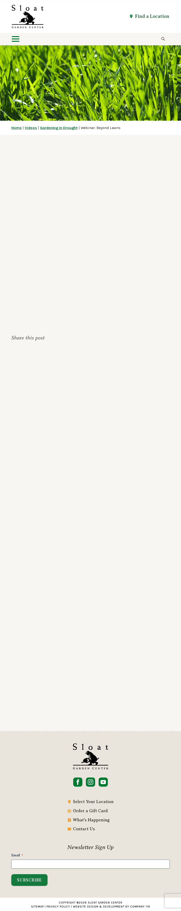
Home (16, 128)
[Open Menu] (15, 39)
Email (17, 856)
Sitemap (37, 906)
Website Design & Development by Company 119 (111, 906)
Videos (31, 128)
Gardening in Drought (59, 128)
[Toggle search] (163, 39)
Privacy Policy (58, 906)
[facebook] (77, 782)
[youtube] (103, 782)
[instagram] (90, 782)
